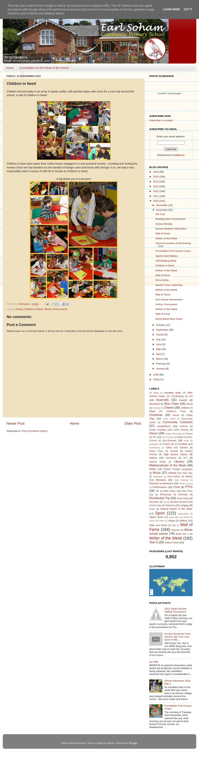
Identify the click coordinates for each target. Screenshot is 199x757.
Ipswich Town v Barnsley (169, 285)
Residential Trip (159, 498)
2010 (156, 201)
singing (185, 505)
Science (169, 505)
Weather (175, 530)
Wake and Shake (158, 525)
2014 (156, 181)
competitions (164, 426)
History (153, 457)
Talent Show (156, 517)
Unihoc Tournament (166, 304)
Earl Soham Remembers (169, 299)
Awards (183, 400)
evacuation (154, 444)
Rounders (154, 502)
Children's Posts (176, 411)
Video (161, 521)
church (176, 415)
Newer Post (15, 423)
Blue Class (171, 403)
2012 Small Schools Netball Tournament (175, 610)
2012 (156, 191)
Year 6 (153, 542)
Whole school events (55, 309)
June (159, 344)
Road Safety (183, 498)
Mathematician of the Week (167, 465)
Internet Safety (157, 461)
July (158, 339)
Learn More (171, 9)
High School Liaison (175, 454)
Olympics (161, 480)
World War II (182, 534)
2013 (156, 186)
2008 (156, 379)
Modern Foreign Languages (178, 469)
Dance (153, 433)
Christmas (156, 415)
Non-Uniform (173, 476)
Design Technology (173, 434)
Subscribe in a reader (161, 120)
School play (155, 505)
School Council (178, 501)
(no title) (153, 661)
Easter (180, 437)
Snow (152, 509)
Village (171, 520)
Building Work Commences (171, 219)
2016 (156, 171)
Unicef (186, 517)
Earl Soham (167, 437)
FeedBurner (178, 155)
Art (191, 396)
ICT (185, 457)
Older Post (133, 423)
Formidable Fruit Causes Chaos (173, 251)
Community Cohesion (178, 422)
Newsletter (158, 476)
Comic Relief (169, 419)
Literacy (179, 461)
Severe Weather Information (171, 228)
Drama (189, 433)
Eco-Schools (170, 440)
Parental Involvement (161, 483)
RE (157, 491)
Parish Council (186, 483)
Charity (19, 309)
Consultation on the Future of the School (44, 67)
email (186, 441)
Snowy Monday (164, 224)
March (160, 358)
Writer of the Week (165, 538)
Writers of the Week (166, 238)
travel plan (174, 517)
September (162, 329)
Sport (160, 513)
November (162, 210)
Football (182, 444)
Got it (188, 9)
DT (154, 437)
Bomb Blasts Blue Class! (169, 318)
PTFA (189, 486)
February (161, 363)
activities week (172, 392)
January (161, 368)
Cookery (183, 426)
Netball (172, 473)
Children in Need (34, 309)
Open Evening (181, 480)
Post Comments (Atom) (35, 431)
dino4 (111, 743)
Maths (152, 469)
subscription (183, 514)
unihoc (152, 521)
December (162, 205)
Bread (190, 404)
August (160, 334)
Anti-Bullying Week (166, 260)
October (161, 325)
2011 (156, 196)
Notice (189, 476)
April (159, 354)
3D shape (154, 393)
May (158, 349)
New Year (188, 473)
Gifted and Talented (177, 447)
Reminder (183, 494)
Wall (174, 525)
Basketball (154, 404)
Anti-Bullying (177, 396)
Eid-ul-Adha (162, 280)
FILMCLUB (168, 444)
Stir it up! (160, 214)
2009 (156, 374)
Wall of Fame (163, 233)
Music (157, 472)
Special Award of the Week (176, 508)
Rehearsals (165, 494)
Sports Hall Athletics (167, 256)
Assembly (162, 399)
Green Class (156, 451)
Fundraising (154, 448)
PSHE (176, 487)
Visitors (183, 520)
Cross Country (157, 429)
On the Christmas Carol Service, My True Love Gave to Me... (177, 636)
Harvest (174, 451)
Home (10, 67)
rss (164, 502)
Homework (171, 458)
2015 (156, 176)
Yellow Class (172, 542)
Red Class (169, 491)
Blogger (133, 743)
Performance (160, 487)
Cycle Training (180, 429)
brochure (156, 408)
